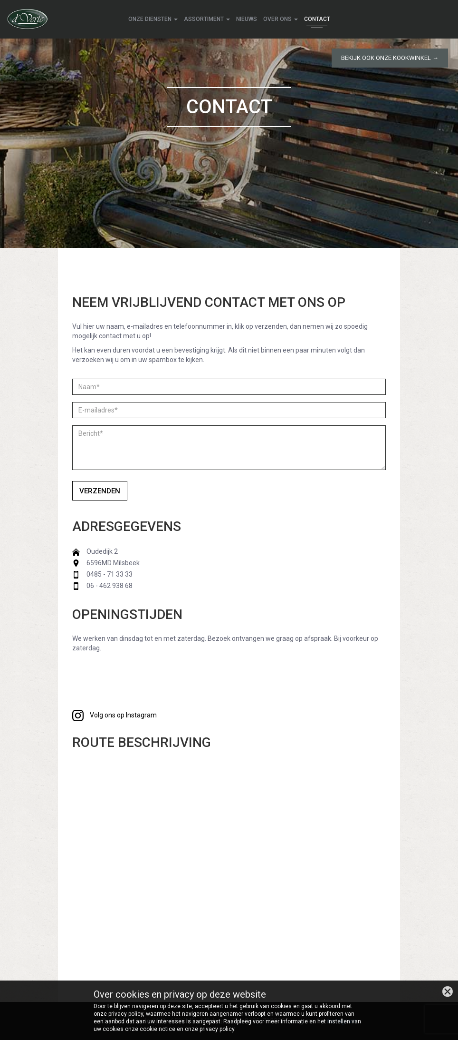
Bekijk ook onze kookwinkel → (390, 57)
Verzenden (99, 491)
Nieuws (246, 19)
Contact (317, 19)
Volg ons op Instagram (114, 715)
